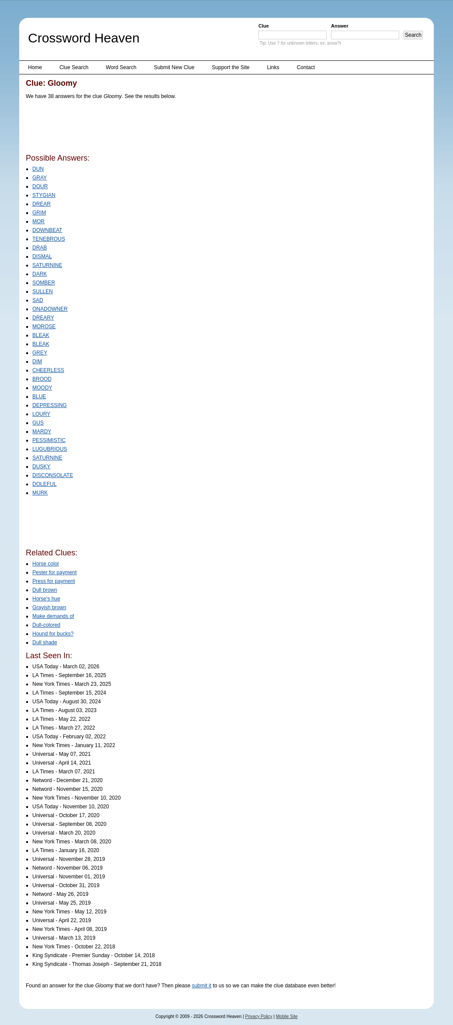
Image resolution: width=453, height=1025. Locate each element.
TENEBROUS (48, 239)
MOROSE (44, 326)
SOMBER (43, 283)
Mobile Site (286, 1016)
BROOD (42, 379)
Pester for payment (54, 572)
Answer (339, 25)
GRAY (39, 178)
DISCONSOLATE (52, 475)
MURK (40, 493)
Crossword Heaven (83, 38)
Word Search (121, 67)
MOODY (42, 388)
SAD (37, 300)
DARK (39, 274)
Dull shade (44, 642)
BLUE (39, 396)
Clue (263, 25)
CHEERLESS (48, 370)
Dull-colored (46, 625)
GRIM (39, 213)
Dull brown (44, 590)
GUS (38, 423)
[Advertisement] (185, 128)
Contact (306, 67)
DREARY (43, 318)
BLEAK (40, 335)
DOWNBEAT (47, 230)
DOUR (40, 186)
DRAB (39, 248)
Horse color (45, 564)
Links (273, 67)
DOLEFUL (44, 484)
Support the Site (231, 67)
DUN (38, 169)
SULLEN (42, 291)
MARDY (41, 431)
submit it (202, 986)
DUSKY (41, 466)
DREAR (41, 204)
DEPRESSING (49, 405)
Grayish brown (49, 607)
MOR (38, 221)
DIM (37, 361)
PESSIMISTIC (49, 440)
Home (35, 67)
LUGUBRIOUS (49, 449)
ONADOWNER (50, 309)
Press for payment (53, 581)
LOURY (41, 414)
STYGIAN (44, 195)
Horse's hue (46, 599)
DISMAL (42, 256)
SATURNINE (47, 265)
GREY (39, 353)
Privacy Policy (258, 1016)
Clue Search (73, 67)
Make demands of (53, 616)
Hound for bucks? (52, 634)
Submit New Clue (174, 67)
